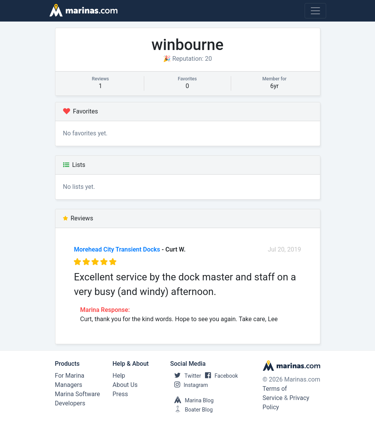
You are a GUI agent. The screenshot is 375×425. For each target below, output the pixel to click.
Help (119, 375)
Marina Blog (192, 400)
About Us (125, 384)
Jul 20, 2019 (284, 249)
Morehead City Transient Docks (117, 249)
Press (120, 394)
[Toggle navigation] (315, 10)
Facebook (219, 376)
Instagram (189, 385)
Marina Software (77, 394)
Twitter (185, 376)
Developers (70, 403)
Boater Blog (191, 410)
